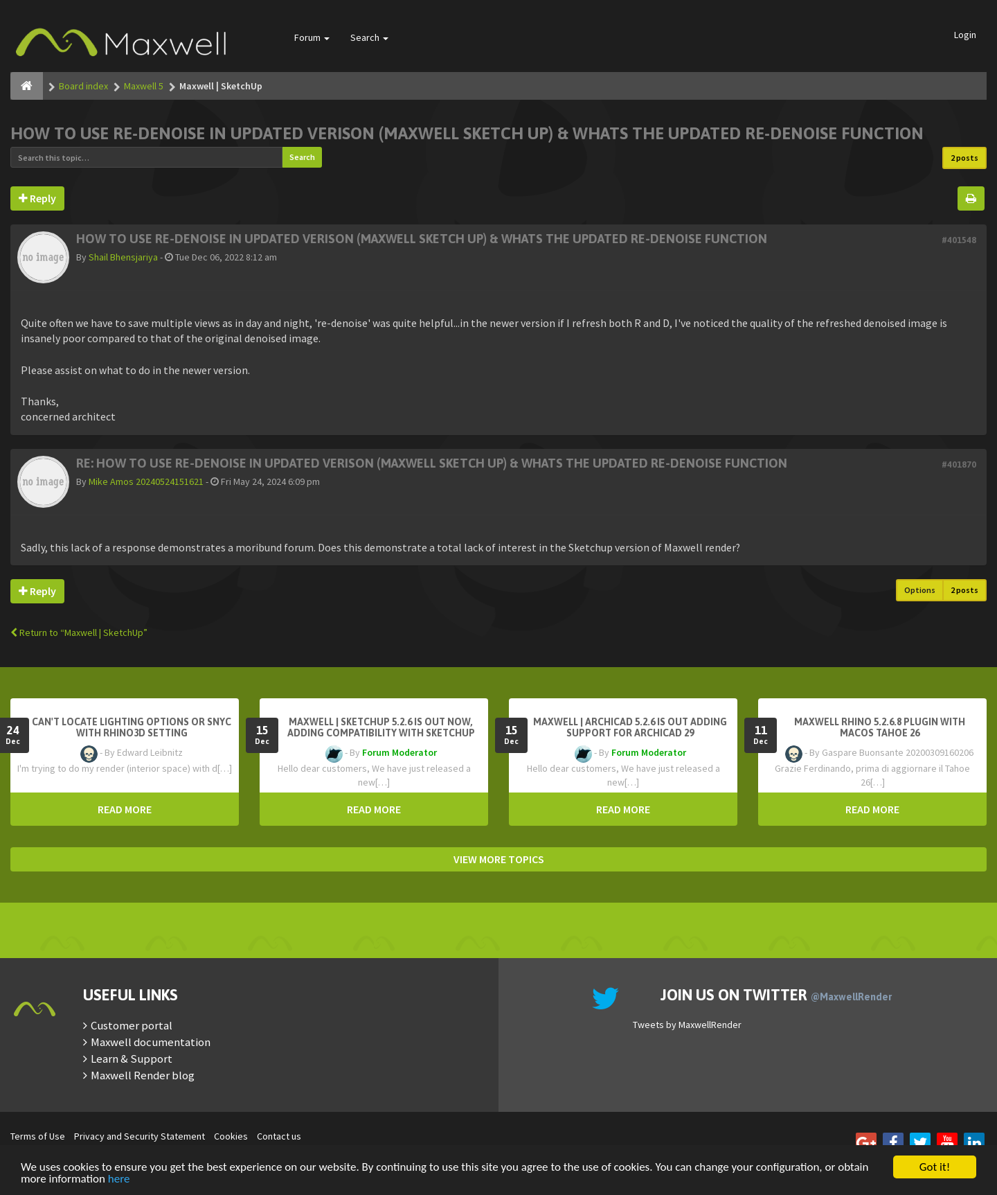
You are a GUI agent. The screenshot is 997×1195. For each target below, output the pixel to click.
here (119, 1179)
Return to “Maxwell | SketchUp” (78, 632)
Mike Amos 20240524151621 (146, 481)
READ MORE (125, 809)
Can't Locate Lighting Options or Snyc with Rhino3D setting (131, 727)
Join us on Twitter (776, 995)
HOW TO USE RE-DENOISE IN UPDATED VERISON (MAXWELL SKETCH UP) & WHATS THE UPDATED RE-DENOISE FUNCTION (467, 133)
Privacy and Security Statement (139, 1136)
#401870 (959, 464)
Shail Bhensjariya (123, 257)
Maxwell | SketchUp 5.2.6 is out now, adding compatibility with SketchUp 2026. (381, 733)
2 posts (964, 157)
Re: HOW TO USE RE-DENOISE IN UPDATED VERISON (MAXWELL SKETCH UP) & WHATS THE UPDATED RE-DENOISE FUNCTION (431, 463)
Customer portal (131, 1025)
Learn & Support (131, 1058)
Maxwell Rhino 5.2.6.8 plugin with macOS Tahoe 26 (879, 727)
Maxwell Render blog (143, 1075)
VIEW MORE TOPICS (498, 859)
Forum (312, 37)
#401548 (959, 240)
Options (919, 590)
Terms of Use (37, 1136)
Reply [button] (37, 198)
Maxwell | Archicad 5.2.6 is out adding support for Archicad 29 (630, 727)
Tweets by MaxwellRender (687, 1024)
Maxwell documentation (150, 1042)
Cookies (231, 1136)
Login (965, 34)
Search (369, 37)
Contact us (279, 1136)
